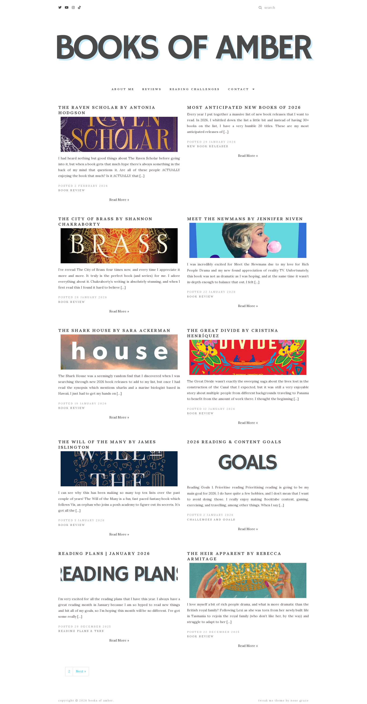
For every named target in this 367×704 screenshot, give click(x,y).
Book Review (71, 190)
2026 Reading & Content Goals (234, 441)
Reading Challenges (195, 89)
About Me (123, 89)
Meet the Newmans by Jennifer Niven (245, 218)
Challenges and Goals (211, 519)
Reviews (152, 89)
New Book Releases (207, 146)
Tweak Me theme (271, 700)
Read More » (119, 200)
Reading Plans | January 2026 (104, 553)
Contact (241, 89)
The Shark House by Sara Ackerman (114, 330)
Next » (81, 671)
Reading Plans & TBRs (81, 631)
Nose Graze (300, 700)
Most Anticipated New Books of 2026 (244, 107)
